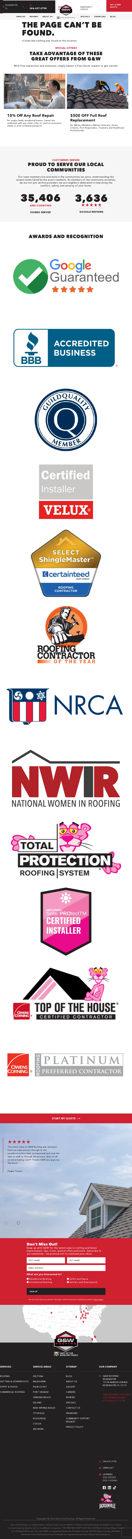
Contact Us (73, 1408)
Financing (100, 16)
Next (18, 1223)
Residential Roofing (40, 1279)
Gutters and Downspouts (84, 1282)
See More (38, 1429)
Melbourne (39, 1381)
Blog (113, 16)
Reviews (34, 16)
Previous (6, 1223)
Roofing (5, 1376)
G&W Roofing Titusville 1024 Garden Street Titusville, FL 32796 (117, 1397)
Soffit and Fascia (79, 1279)
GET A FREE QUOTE (115, 6)
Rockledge (39, 1418)
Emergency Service (86, 8)
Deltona (38, 1376)
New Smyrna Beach (44, 1408)
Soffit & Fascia (9, 1386)
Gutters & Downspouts (14, 1381)
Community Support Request (78, 1420)
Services (20, 16)
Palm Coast (40, 1386)
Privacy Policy (98, 1299)
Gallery (70, 1386)
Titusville (39, 1413)
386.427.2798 (109, 1461)
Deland (37, 1402)
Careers (70, 1392)
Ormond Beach (42, 1397)
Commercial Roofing (40, 1282)
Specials (85, 16)
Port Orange (41, 1392)
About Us (47, 16)
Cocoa (37, 1423)
